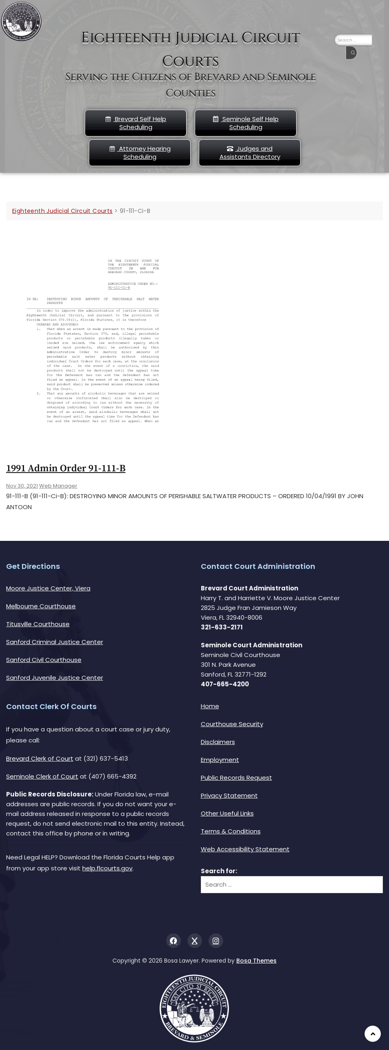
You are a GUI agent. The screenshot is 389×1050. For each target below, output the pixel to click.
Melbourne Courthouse (41, 606)
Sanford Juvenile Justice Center (54, 677)
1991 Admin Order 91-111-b (65, 468)
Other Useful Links (227, 813)
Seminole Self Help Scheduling (246, 123)
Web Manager (58, 486)
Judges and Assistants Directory (250, 152)
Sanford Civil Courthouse (43, 659)
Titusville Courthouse (38, 624)
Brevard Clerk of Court (39, 758)
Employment (220, 759)
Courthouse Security (232, 724)
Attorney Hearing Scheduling (140, 152)
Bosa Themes (256, 961)
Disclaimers (218, 742)
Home (210, 706)
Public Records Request (236, 777)
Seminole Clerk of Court (42, 776)
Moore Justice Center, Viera (48, 588)
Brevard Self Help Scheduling (135, 123)
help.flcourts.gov (107, 868)
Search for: (219, 871)
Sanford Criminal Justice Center (54, 642)
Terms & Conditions (231, 831)
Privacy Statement (229, 795)
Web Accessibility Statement (245, 849)
